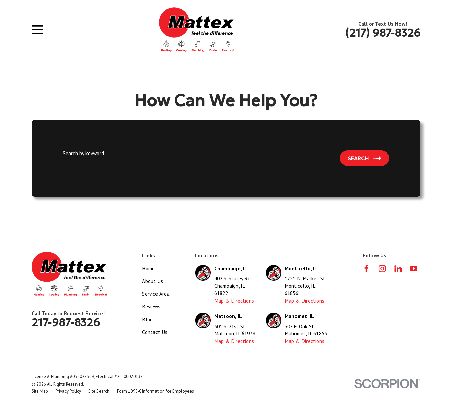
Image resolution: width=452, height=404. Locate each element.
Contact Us (154, 332)
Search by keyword (83, 153)
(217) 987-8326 (382, 32)
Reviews (151, 306)
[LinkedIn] (398, 268)
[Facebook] (366, 268)
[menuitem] (40, 391)
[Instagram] (382, 268)
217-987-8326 (66, 322)
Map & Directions (234, 300)
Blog (147, 319)
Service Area (156, 293)
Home (148, 268)
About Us (152, 281)
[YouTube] (413, 268)
